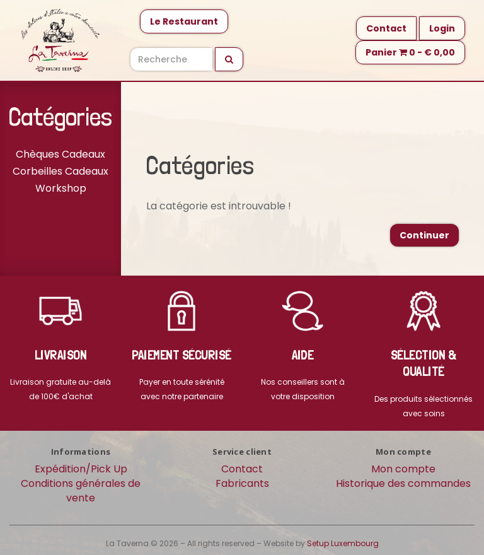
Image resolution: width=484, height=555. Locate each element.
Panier (410, 52)
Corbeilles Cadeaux (60, 171)
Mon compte (403, 469)
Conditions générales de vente (81, 490)
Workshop (60, 188)
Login (442, 28)
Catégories (60, 117)
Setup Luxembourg (343, 543)
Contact (386, 28)
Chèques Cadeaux (60, 154)
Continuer (424, 235)
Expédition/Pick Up (81, 469)
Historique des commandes (403, 483)
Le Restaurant (184, 21)
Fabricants (242, 483)
